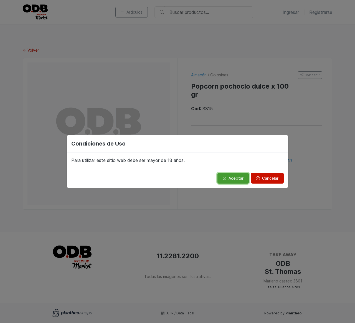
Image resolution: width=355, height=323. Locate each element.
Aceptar (233, 178)
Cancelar (267, 178)
